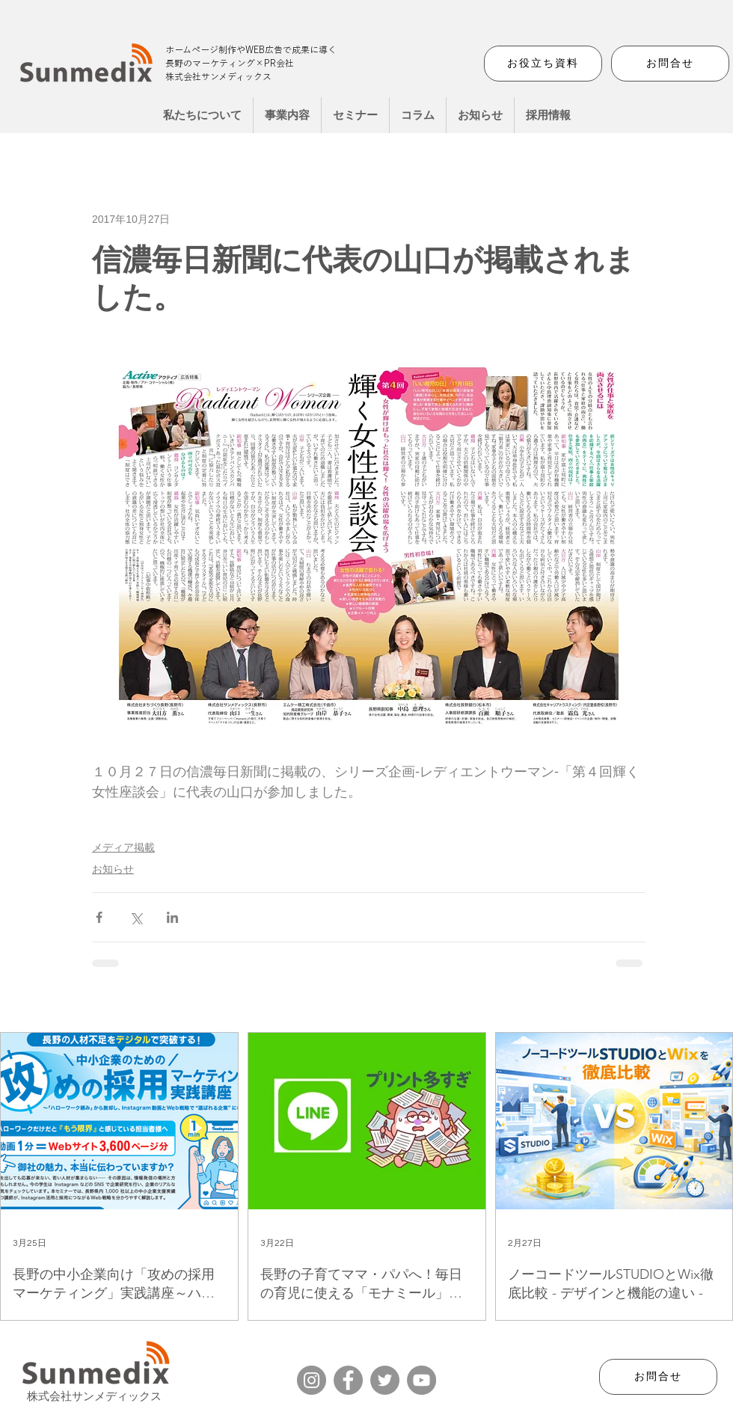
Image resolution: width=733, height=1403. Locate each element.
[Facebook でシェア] (99, 917)
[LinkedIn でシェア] (172, 917)
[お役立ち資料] (543, 64)
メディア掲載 (123, 847)
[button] (287, 115)
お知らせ (113, 869)
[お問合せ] (670, 64)
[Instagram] (311, 1380)
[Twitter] (384, 1380)
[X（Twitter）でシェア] (136, 917)
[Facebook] (348, 1380)
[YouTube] (421, 1380)
